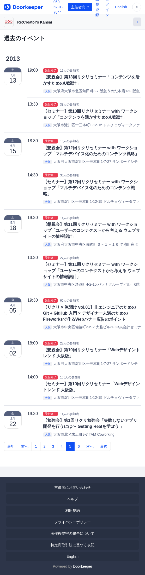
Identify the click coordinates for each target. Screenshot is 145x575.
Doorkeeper (82, 566)
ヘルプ (72, 499)
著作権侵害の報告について (72, 533)
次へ (90, 446)
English (121, 7)
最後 (103, 446)
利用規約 (72, 510)
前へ (24, 446)
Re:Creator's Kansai (34, 22)
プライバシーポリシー (72, 522)
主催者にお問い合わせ (72, 487)
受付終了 (50, 70)
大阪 (48, 91)
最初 (11, 446)
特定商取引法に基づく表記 (72, 545)
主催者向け (80, 7)
